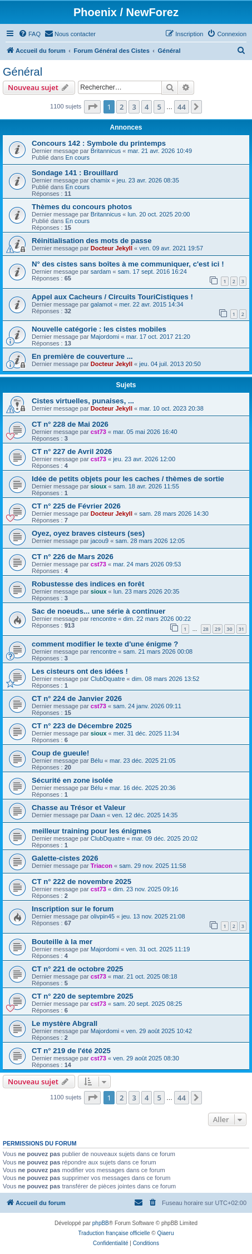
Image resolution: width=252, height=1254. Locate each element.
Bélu (97, 760)
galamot (101, 304)
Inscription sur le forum (72, 909)
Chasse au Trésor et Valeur (79, 807)
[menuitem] (29, 34)
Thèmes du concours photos (82, 207)
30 (229, 629)
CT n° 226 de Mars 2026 (72, 556)
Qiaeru (165, 1233)
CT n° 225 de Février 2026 (76, 506)
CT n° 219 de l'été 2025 (71, 1050)
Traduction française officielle (114, 1233)
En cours (78, 157)
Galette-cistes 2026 (65, 858)
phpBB (100, 1223)
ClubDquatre (108, 678)
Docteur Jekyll (111, 248)
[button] (92, 106)
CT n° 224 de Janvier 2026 (77, 698)
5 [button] (159, 107)
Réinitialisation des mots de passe (91, 240)
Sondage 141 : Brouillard (75, 173)
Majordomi (105, 336)
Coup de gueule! (60, 753)
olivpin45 (103, 916)
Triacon (101, 865)
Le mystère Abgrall (64, 1023)
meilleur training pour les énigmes (91, 831)
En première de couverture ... (82, 356)
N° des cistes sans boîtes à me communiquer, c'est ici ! (128, 264)
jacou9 (99, 540)
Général (22, 72)
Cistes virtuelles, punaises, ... (83, 401)
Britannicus (106, 150)
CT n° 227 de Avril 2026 (72, 451)
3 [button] (134, 107)
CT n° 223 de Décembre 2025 (82, 726)
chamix (100, 180)
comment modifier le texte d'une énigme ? (105, 644)
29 (217, 629)
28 (206, 629)
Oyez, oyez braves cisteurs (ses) (88, 533)
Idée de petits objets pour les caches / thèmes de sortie (128, 479)
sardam (101, 271)
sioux (99, 486)
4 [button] (147, 107)
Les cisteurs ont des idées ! (80, 671)
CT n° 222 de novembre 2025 (81, 881)
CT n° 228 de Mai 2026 (70, 424)
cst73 (98, 431)
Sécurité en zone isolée (72, 780)
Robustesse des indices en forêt (88, 584)
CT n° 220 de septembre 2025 (83, 996)
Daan (98, 815)
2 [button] (121, 107)
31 (241, 629)
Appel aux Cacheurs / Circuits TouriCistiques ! (112, 297)
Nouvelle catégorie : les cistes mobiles (99, 329)
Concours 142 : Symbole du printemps (99, 143)
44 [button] (181, 107)
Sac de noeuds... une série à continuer (98, 611)
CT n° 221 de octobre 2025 (77, 969)
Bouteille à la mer (62, 941)
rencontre (103, 618)
